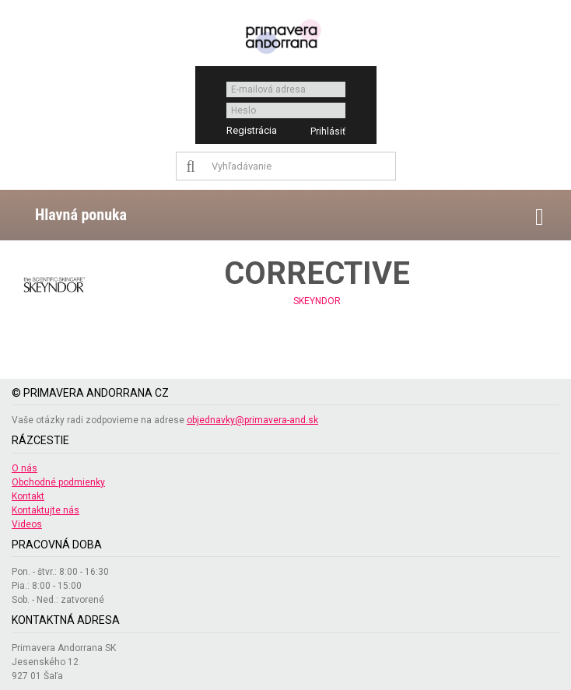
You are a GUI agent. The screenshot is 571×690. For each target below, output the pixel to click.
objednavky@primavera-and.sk (252, 420)
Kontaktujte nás (45, 510)
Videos (27, 524)
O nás (24, 468)
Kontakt (28, 496)
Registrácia (251, 130)
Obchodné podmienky (58, 482)
